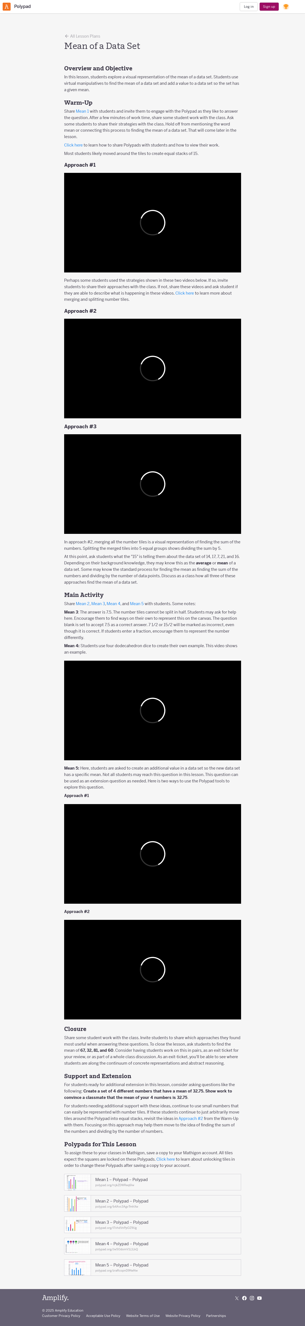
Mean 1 (82, 111)
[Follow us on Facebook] (244, 1298)
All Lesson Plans (82, 36)
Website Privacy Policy (182, 1316)
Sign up (269, 6)
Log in (249, 6)
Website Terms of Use (143, 1316)
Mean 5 (137, 603)
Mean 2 (83, 603)
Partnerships (216, 1316)
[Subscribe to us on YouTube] (259, 1298)
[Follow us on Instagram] (252, 1298)
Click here (73, 145)
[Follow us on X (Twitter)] (237, 1298)
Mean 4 (113, 603)
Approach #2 (190, 1118)
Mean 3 (98, 603)
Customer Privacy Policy (61, 1316)
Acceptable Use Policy (103, 1316)
